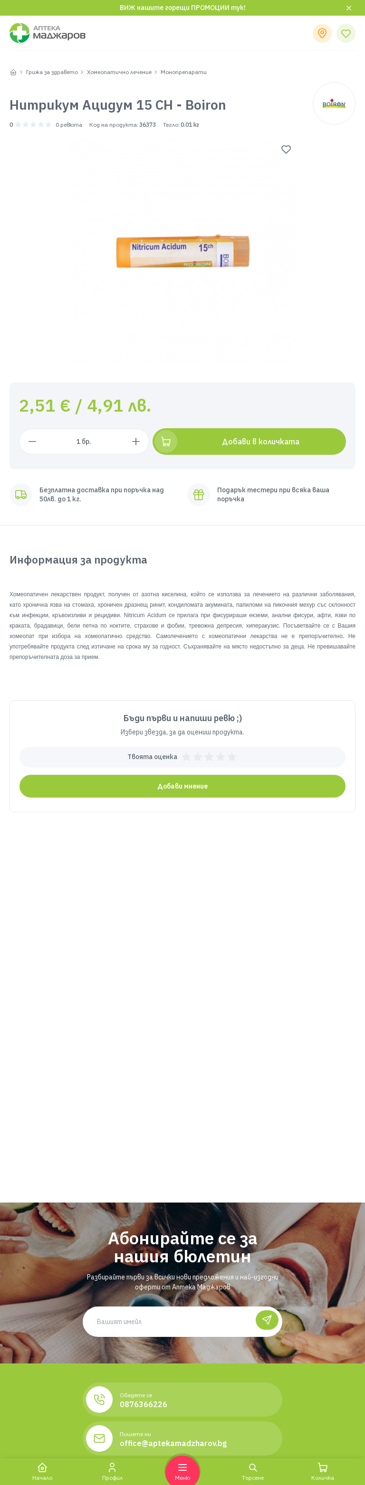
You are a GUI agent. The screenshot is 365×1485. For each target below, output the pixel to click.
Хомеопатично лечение (119, 71)
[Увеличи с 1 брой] (167, 441)
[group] (183, 251)
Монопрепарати (184, 71)
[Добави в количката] (265, 441)
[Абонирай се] (265, 1321)
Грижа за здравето (52, 71)
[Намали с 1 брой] (32, 441)
